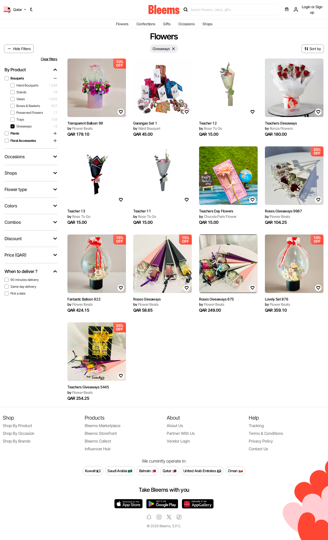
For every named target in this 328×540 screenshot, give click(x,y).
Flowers (122, 24)
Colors (11, 206)
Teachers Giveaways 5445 (88, 387)
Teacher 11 (142, 211)
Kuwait (93, 471)
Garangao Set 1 (145, 123)
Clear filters (49, 59)
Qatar (170, 471)
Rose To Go (210, 128)
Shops (207, 24)
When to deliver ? (21, 271)
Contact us (258, 448)
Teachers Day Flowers (216, 211)
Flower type (16, 189)
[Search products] (232, 9)
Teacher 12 (208, 123)
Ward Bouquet (146, 128)
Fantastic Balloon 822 (83, 299)
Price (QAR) (15, 255)
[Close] (173, 49)
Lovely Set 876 (276, 299)
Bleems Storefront (101, 433)
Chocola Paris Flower (217, 216)
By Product (15, 69)
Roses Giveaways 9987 (283, 211)
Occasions (186, 24)
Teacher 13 (76, 211)
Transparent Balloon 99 (85, 123)
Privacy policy (261, 441)
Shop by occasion (18, 433)
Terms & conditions (266, 433)
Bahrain (147, 471)
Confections (145, 24)
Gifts (166, 24)
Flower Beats (80, 128)
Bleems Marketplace (102, 425)
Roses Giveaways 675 (216, 299)
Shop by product (17, 425)
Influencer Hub (97, 448)
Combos (13, 222)
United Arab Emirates (202, 471)
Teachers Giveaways (281, 123)
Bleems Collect (98, 441)
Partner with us (181, 433)
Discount (13, 238)
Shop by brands (17, 441)
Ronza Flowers (279, 128)
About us (175, 425)
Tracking (256, 425)
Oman (235, 471)
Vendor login (178, 441)
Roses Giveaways (147, 299)
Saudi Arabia (120, 471)
